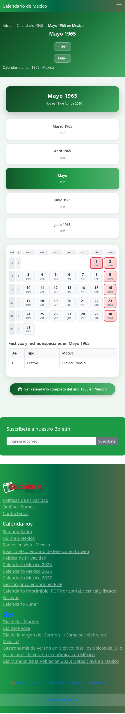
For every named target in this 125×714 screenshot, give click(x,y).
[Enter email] (51, 441)
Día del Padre (16, 628)
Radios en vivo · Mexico (26, 545)
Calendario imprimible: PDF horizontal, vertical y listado (59, 591)
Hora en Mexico (19, 538)
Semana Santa (17, 532)
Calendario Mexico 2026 (27, 571)
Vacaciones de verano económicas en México (49, 655)
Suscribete (107, 441)
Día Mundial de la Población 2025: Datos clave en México (61, 661)
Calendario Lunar (20, 604)
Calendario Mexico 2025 (27, 565)
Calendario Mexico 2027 (27, 578)
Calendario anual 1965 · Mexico (28, 67)
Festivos (11, 597)
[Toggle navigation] (119, 6)
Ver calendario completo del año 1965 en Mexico (62, 389)
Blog (8, 614)
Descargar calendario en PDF (32, 584)
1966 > (63, 58)
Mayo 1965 (62, 33)
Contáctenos (16, 513)
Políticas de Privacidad (25, 500)
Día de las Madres (21, 622)
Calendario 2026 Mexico (62, 700)
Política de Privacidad (24, 558)
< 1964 (63, 46)
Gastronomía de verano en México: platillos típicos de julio (62, 648)
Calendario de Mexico (25, 6)
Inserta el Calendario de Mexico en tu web (46, 551)
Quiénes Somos (19, 507)
